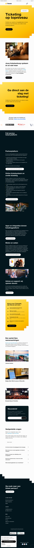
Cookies (6, 523)
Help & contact (9, 442)
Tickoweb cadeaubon (4, 0)
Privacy (6, 520)
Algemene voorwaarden (9, 521)
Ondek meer (9, 29)
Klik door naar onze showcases (11, 344)
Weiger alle (3, 543)
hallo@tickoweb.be (8, 509)
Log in (32, 0)
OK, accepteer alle (8, 541)
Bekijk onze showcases (20, 121)
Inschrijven (24, 418)
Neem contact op (10, 491)
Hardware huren (8, 518)
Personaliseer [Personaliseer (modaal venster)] (3, 544)
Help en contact (19, 0)
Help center (7, 516)
